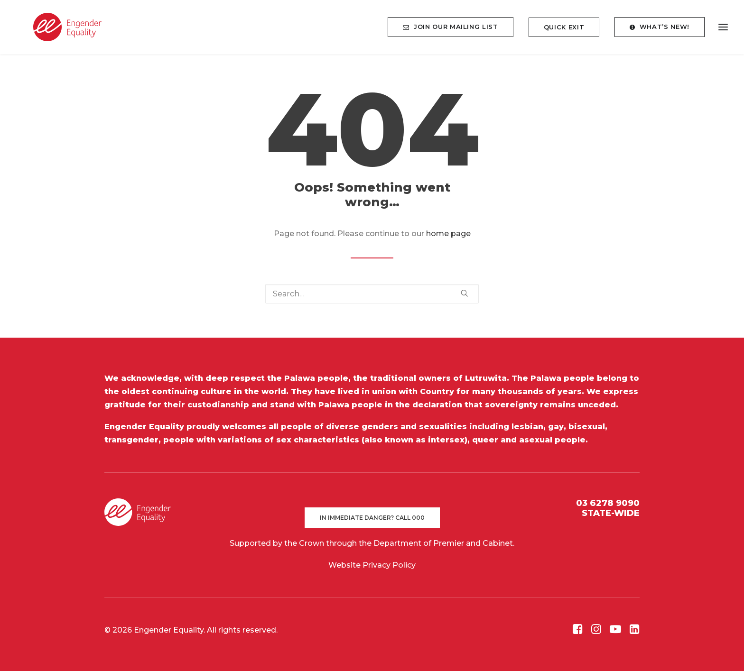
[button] (464, 293)
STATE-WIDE (611, 513)
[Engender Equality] (59, 30)
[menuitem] (454, 30)
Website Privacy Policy (372, 565)
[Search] (372, 293)
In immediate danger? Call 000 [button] (372, 517)
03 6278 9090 (608, 503)
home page (448, 233)
